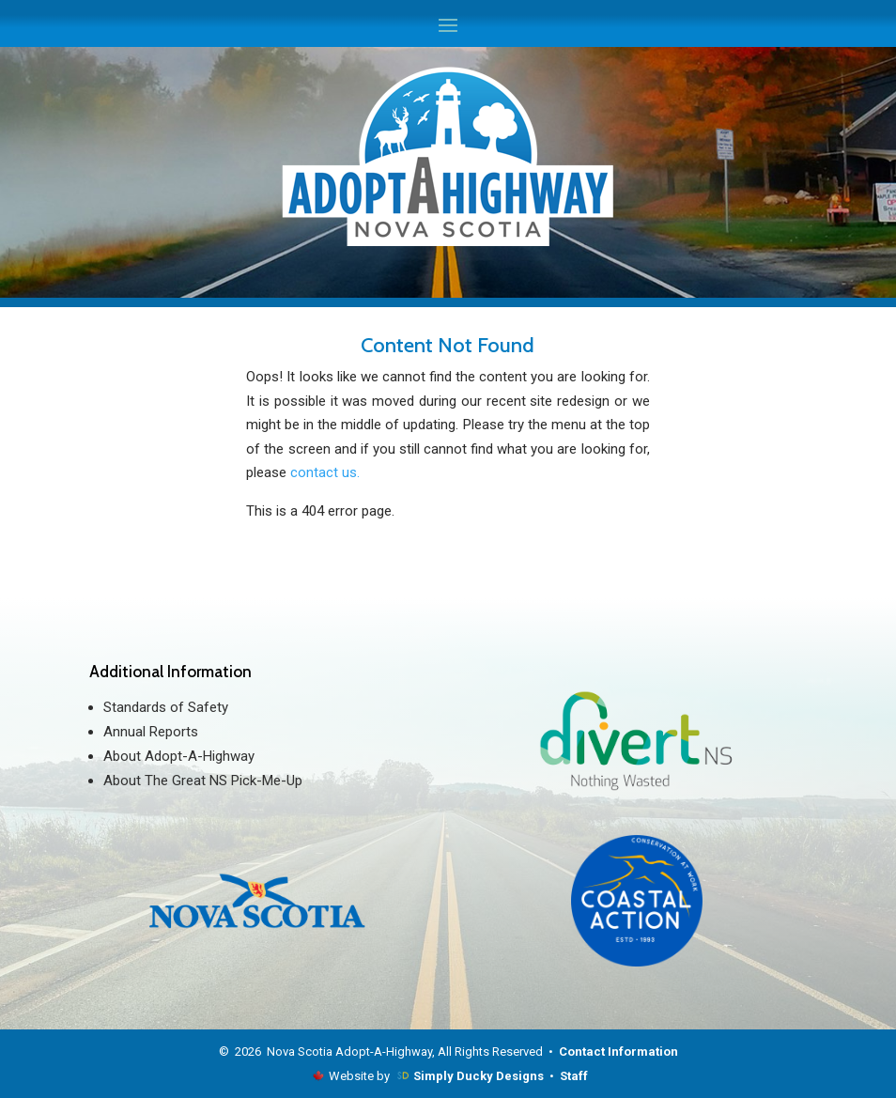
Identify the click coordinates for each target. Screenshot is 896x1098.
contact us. (325, 472)
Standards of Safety (165, 707)
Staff (574, 1076)
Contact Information (618, 1051)
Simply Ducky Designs (478, 1076)
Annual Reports (150, 731)
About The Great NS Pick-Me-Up (202, 780)
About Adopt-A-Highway (179, 756)
